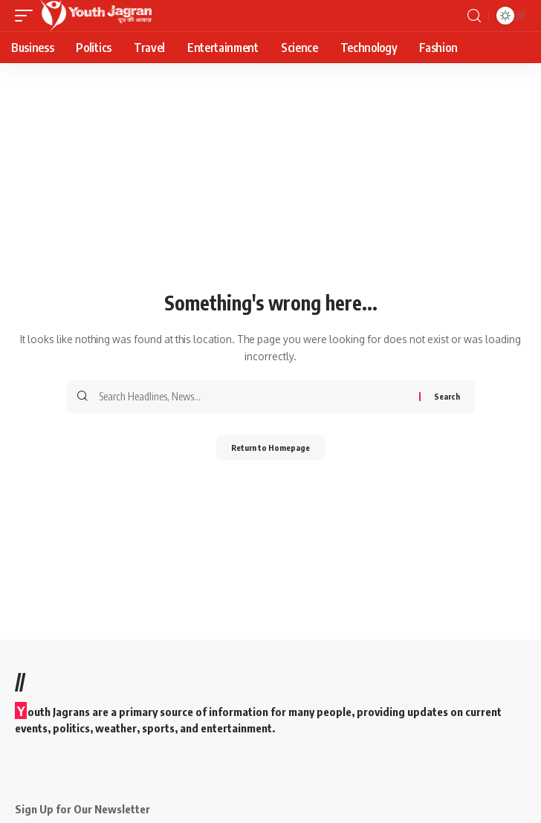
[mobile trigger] (27, 15)
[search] (474, 15)
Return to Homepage (270, 447)
